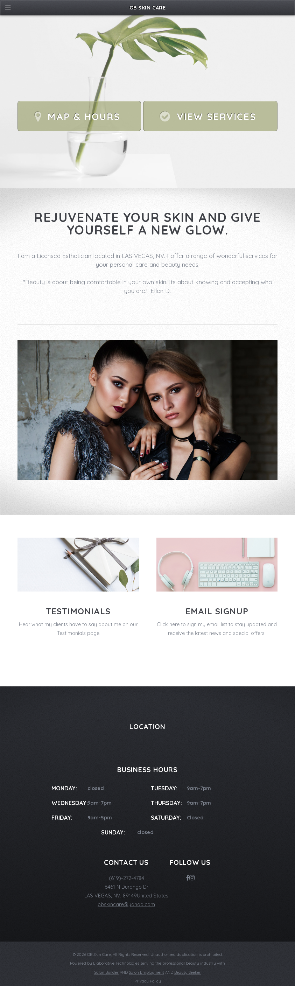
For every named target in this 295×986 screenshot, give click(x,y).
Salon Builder (106, 972)
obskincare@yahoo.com (126, 904)
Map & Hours (84, 117)
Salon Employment (146, 972)
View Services (216, 117)
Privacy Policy (147, 981)
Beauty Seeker (187, 972)
